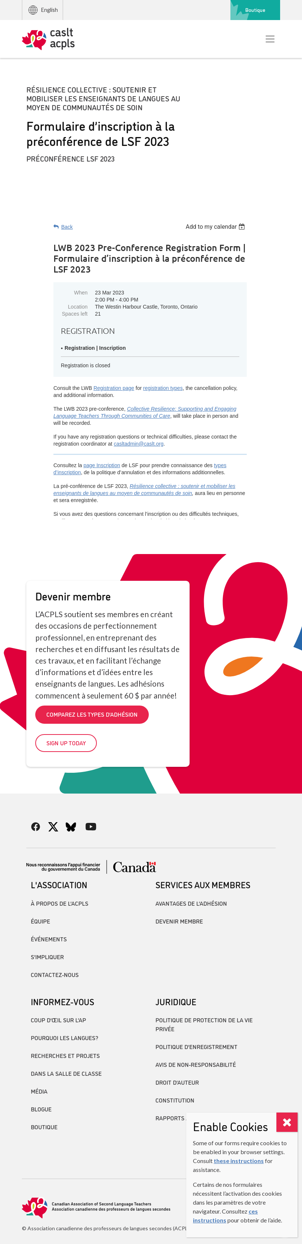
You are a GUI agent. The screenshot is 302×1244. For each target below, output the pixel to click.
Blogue (41, 1109)
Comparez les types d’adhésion (92, 714)
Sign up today (66, 743)
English (42, 10)
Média (39, 1091)
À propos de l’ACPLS (59, 903)
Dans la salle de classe (66, 1073)
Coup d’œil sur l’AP (58, 1020)
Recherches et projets (65, 1055)
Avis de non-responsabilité (195, 1064)
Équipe (40, 921)
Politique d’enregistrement (196, 1046)
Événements (49, 939)
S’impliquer (47, 956)
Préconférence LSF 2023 (70, 158)
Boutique (255, 9)
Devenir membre (179, 921)
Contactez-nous (55, 974)
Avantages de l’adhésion (191, 903)
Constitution (174, 1100)
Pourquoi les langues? (64, 1037)
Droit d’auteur (177, 1082)
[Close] (287, 1122)
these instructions (239, 1160)
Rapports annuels (183, 1118)
